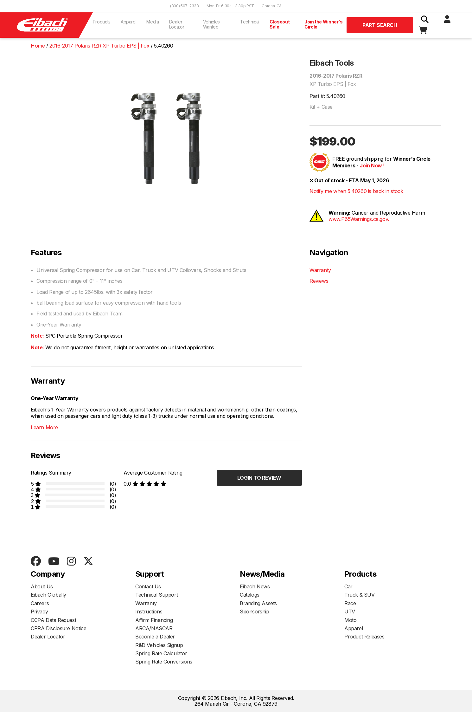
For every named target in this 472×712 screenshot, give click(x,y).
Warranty (320, 270)
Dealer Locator (176, 24)
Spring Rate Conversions (163, 661)
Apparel (129, 21)
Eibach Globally (48, 595)
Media (152, 21)
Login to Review (259, 478)
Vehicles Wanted (211, 24)
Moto (350, 620)
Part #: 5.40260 (327, 96)
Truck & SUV (359, 595)
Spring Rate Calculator (161, 653)
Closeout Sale (280, 24)
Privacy (39, 611)
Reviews (318, 281)
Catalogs (249, 595)
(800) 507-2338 (184, 5)
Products (102, 21)
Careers (40, 603)
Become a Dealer (155, 636)
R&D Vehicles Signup (159, 645)
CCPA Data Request (53, 620)
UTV (349, 611)
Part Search (379, 25)
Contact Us (148, 586)
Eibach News (255, 586)
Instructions (148, 611)
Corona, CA (272, 5)
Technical (249, 21)
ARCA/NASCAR (154, 628)
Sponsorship (254, 611)
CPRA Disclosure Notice (58, 628)
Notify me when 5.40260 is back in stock (356, 191)
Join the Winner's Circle (323, 24)
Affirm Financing (154, 620)
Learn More (44, 427)
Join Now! (372, 165)
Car (348, 586)
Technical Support (156, 595)
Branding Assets (258, 603)
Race (350, 603)
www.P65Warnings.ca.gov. (358, 219)
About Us (42, 586)
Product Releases (364, 636)
